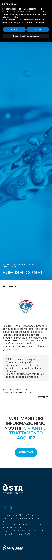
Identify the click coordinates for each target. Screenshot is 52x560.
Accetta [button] (37, 29)
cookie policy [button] (12, 17)
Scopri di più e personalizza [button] (26, 36)
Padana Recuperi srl (21, 389)
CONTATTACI (26, 452)
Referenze (29, 264)
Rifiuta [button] (14, 29)
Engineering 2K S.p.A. (22, 392)
